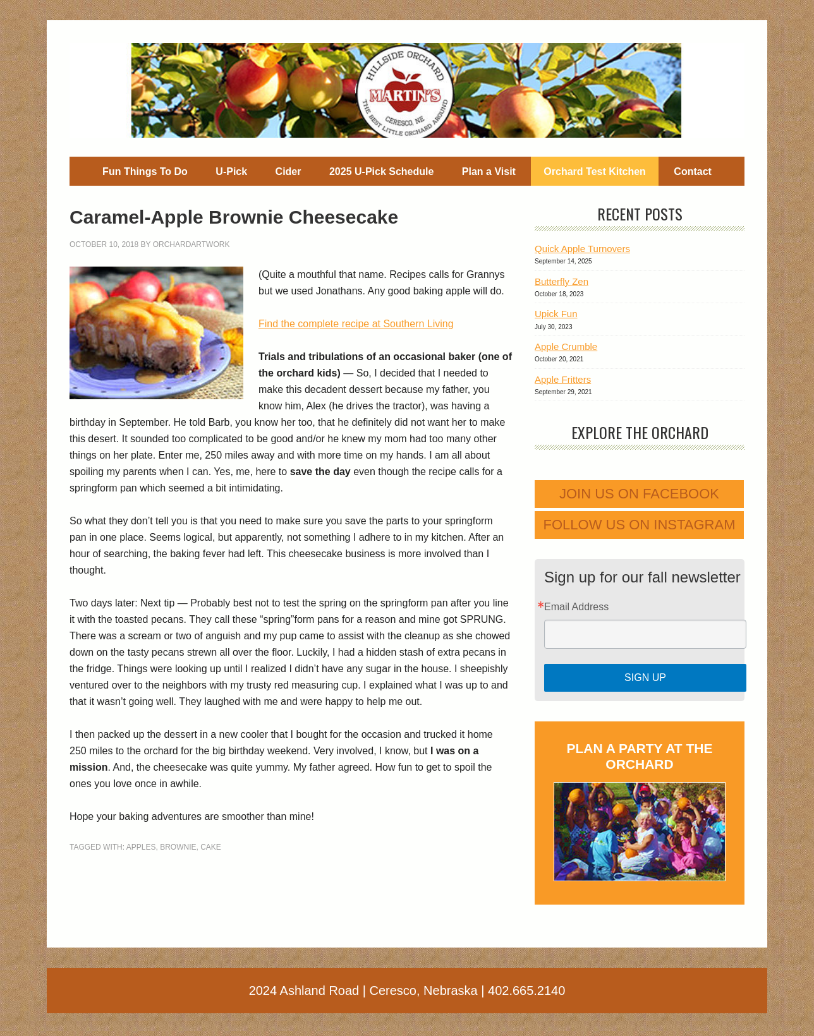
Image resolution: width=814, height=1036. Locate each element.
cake (210, 847)
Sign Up (645, 677)
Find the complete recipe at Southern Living (356, 323)
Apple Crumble (566, 346)
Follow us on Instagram (640, 525)
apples (141, 847)
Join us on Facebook (639, 494)
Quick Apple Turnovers (582, 248)
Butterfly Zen (561, 281)
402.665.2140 (526, 990)
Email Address (576, 607)
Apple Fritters (563, 379)
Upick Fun (556, 313)
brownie (178, 847)
